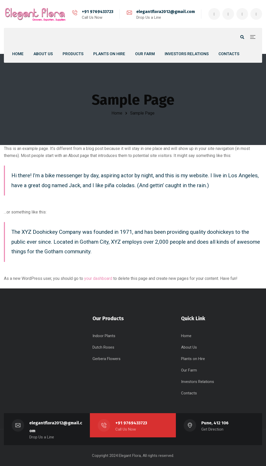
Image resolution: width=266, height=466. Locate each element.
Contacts (189, 393)
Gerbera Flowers (106, 358)
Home (116, 113)
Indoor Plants (103, 335)
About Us (189, 347)
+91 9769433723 (97, 11)
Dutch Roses (103, 347)
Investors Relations (197, 381)
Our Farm (189, 370)
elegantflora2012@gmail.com (165, 11)
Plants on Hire (193, 358)
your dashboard (98, 278)
